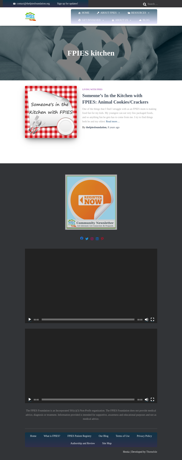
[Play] (30, 319)
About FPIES (110, 13)
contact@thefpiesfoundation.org (33, 3)
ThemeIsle (151, 451)
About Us (123, 20)
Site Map (107, 443)
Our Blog (103, 436)
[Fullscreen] (152, 319)
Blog (146, 20)
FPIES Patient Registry (79, 436)
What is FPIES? (52, 436)
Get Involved (93, 20)
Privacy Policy (144, 436)
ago (114, 127)
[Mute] (146, 319)
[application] (91, 286)
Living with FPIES (92, 89)
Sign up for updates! (67, 3)
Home (85, 12)
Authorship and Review (83, 443)
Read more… (113, 121)
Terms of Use (122, 436)
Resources (140, 13)
